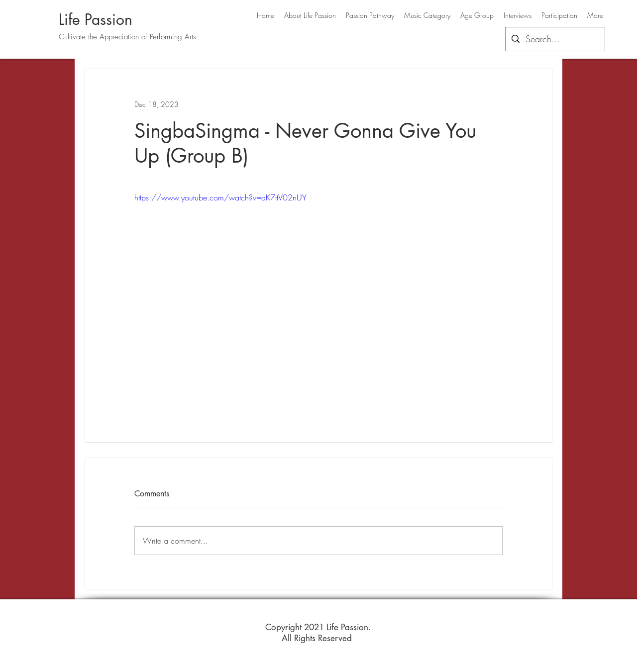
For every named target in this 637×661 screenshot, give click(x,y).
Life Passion (95, 19)
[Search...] (555, 39)
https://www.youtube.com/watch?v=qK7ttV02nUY (220, 197)
